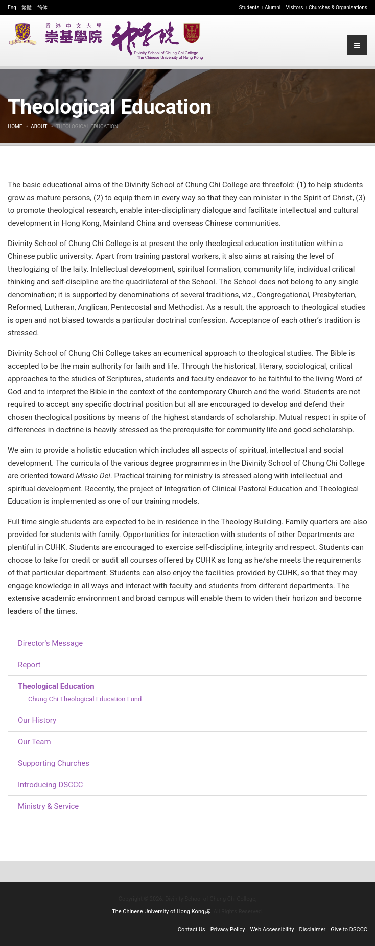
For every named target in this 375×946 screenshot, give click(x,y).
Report (29, 664)
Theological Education (56, 686)
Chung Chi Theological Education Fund (85, 699)
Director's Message (50, 643)
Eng (12, 7)
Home (15, 126)
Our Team (34, 741)
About (39, 126)
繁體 (26, 7)
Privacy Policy (227, 929)
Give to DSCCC (349, 929)
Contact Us (191, 929)
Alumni (272, 7)
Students (249, 7)
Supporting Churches (53, 763)
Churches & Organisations (338, 7)
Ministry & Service (48, 806)
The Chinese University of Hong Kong (161, 911)
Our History (37, 720)
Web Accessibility (272, 929)
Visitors (294, 7)
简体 (42, 7)
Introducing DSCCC (50, 784)
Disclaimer (312, 929)
